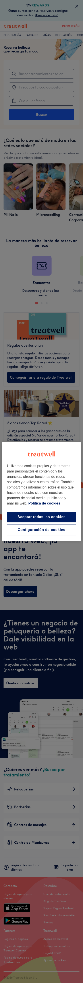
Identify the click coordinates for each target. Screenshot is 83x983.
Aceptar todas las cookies (41, 517)
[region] (41, 491)
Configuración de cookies (41, 530)
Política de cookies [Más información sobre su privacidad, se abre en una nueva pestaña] (44, 503)
